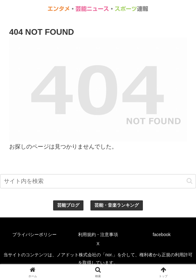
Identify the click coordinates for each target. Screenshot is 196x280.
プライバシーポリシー (34, 234)
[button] (189, 181)
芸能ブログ (68, 205)
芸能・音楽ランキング (117, 205)
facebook (162, 234)
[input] (98, 181)
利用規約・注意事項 (98, 234)
